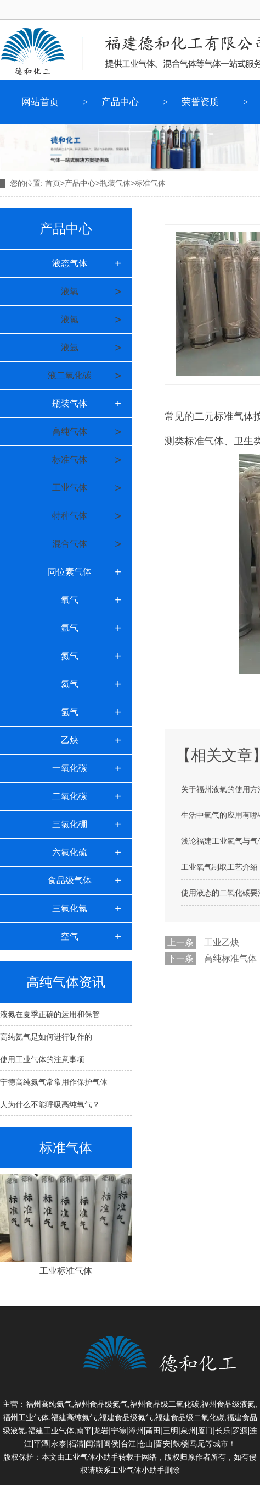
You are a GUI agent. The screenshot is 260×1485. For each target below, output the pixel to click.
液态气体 (69, 263)
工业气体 (69, 487)
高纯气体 (69, 431)
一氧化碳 (69, 768)
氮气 (69, 656)
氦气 (69, 684)
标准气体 (69, 459)
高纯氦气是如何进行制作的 (46, 1036)
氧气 (69, 599)
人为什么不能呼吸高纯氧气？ (50, 1104)
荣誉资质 (200, 102)
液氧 (69, 291)
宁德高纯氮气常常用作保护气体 (54, 1081)
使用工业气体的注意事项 (42, 1059)
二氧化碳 (69, 796)
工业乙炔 (221, 942)
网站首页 (40, 102)
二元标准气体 (223, 416)
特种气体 (69, 515)
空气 (69, 936)
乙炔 (69, 740)
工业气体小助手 (138, 1470)
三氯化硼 (69, 824)
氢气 (69, 712)
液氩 (69, 347)
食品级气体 (70, 880)
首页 (52, 183)
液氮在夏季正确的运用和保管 (50, 1014)
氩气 (69, 627)
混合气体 (69, 543)
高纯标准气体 (230, 958)
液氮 (69, 319)
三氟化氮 (69, 908)
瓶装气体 (115, 183)
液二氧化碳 (70, 375)
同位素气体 (70, 571)
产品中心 (120, 102)
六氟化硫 (69, 852)
